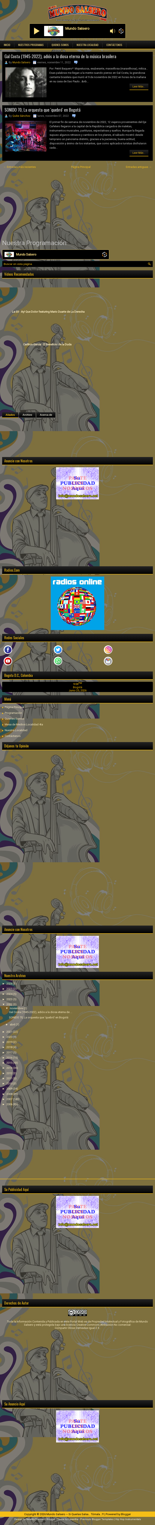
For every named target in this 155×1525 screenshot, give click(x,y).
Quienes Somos (60, 45)
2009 (9, 1088)
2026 (9, 983)
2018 (9, 1047)
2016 (9, 1057)
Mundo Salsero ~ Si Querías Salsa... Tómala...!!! (75, 1514)
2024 (9, 993)
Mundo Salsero (21, 62)
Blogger (126, 1514)
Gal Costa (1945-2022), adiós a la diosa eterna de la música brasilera (60, 56)
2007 (9, 1099)
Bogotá (77, 687)
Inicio (7, 45)
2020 (9, 1036)
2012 (9, 1073)
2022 (9, 1004)
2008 (9, 1094)
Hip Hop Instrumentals (128, 1519)
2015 (9, 1062)
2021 (9, 1031)
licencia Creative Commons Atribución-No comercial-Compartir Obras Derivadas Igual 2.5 (93, 1326)
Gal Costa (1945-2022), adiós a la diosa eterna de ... (40, 1012)
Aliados (10, 414)
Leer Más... (139, 86)
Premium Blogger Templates (96, 1519)
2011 (9, 1078)
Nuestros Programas (31, 45)
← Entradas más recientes (19, 167)
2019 (9, 1042)
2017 (9, 1052)
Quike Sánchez (21, 115)
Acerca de (46, 414)
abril (13, 1024)
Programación (13, 712)
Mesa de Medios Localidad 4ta (24, 724)
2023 (9, 999)
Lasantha (73, 1519)
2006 (9, 1104)
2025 (9, 988)
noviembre (17, 1008)
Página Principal (81, 167)
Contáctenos (114, 45)
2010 (9, 1083)
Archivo (27, 414)
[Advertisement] (77, 204)
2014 (9, 1067)
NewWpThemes (35, 1519)
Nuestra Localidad (87, 45)
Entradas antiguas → (139, 167)
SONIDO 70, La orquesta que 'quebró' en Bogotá (42, 110)
